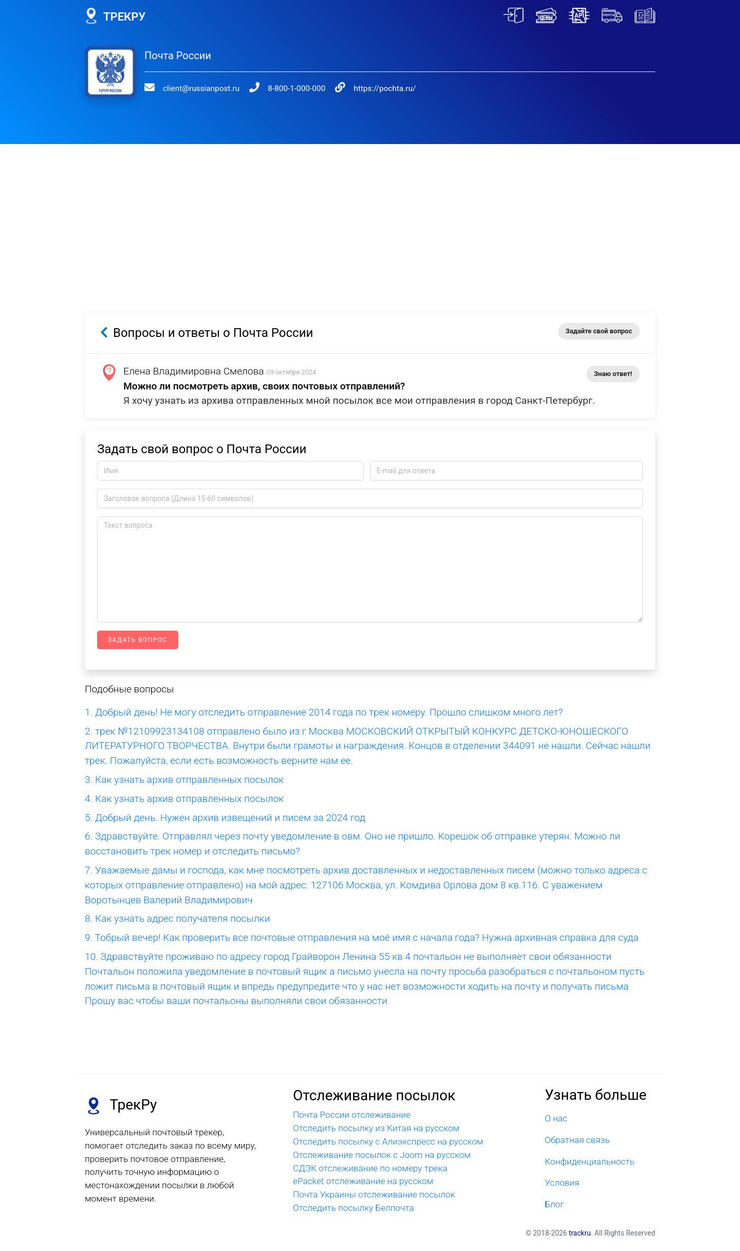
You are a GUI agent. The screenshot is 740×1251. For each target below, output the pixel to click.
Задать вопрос (138, 640)
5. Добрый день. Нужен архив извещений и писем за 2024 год (225, 818)
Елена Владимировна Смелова (193, 371)
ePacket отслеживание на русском (363, 1181)
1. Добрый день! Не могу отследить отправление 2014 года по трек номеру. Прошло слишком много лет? (324, 712)
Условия (562, 1182)
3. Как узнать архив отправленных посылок (184, 779)
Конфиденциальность (589, 1161)
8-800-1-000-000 (283, 88)
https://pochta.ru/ (365, 88)
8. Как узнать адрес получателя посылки (177, 918)
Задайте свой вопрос (599, 331)
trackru (580, 1233)
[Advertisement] (370, 216)
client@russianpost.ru (194, 88)
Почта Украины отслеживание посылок (374, 1194)
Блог (554, 1204)
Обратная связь (577, 1140)
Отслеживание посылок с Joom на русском (382, 1155)
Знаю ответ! (613, 374)
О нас (556, 1118)
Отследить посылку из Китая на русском (376, 1128)
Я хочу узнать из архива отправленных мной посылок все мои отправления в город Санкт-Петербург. (359, 400)
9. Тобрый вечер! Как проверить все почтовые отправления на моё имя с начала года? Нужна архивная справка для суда (362, 937)
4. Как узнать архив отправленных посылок (184, 799)
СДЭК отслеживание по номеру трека (370, 1168)
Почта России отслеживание (352, 1115)
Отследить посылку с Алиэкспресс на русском (388, 1141)
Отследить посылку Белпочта (353, 1208)
